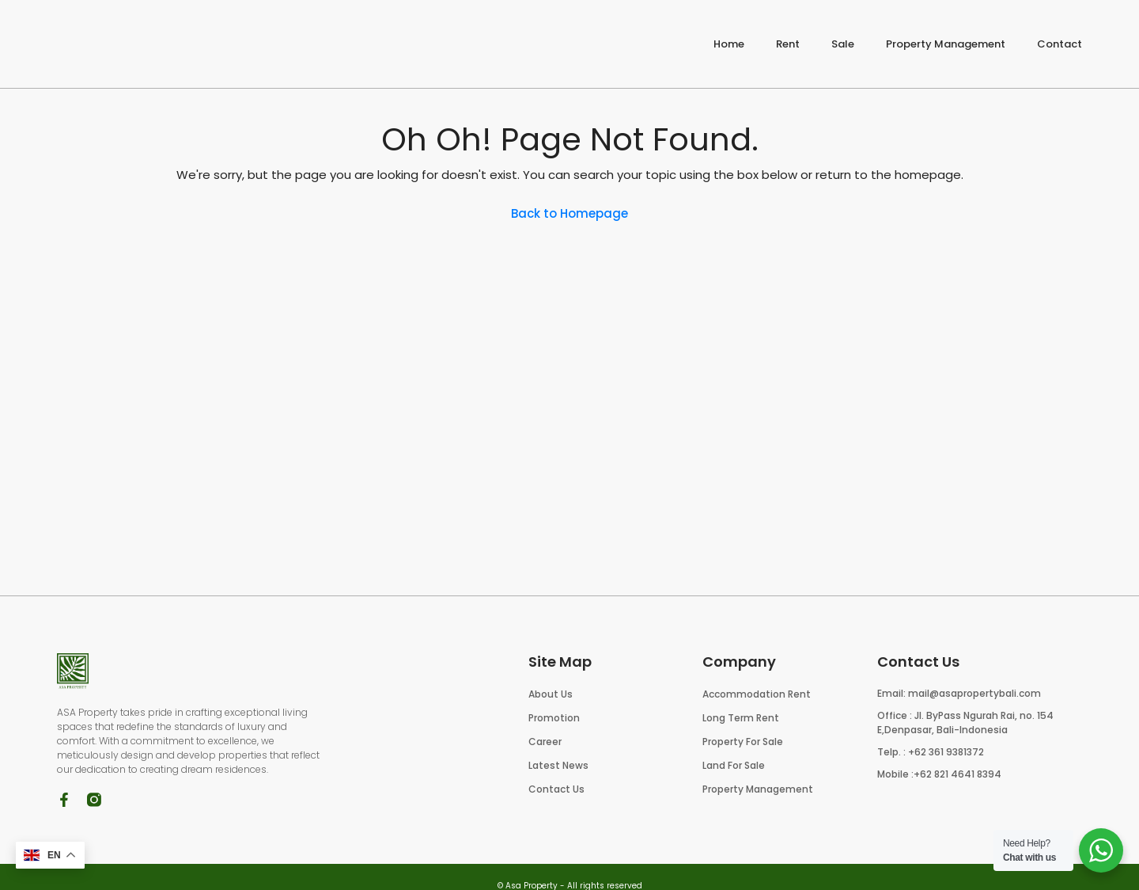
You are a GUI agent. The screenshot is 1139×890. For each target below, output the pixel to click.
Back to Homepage (569, 213)
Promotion (554, 718)
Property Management (945, 43)
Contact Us (556, 789)
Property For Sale (742, 741)
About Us (550, 694)
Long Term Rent (740, 718)
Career (545, 741)
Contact (1059, 43)
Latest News (558, 765)
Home (728, 43)
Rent (788, 43)
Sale (842, 43)
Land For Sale (733, 765)
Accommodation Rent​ (756, 694)
